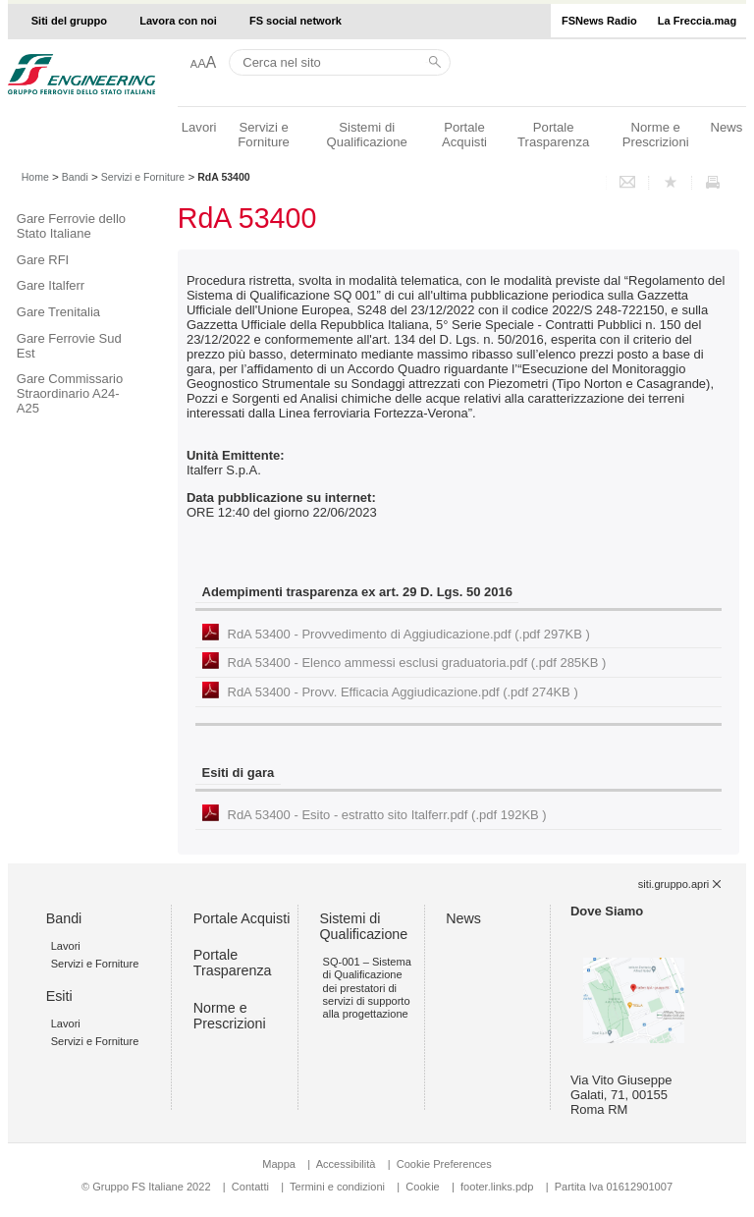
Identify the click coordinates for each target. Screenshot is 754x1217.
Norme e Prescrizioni (655, 134)
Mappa (279, 1164)
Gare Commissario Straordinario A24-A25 (70, 393)
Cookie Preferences (444, 1164)
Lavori (199, 127)
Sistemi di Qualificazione (366, 134)
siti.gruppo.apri (673, 884)
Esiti (59, 996)
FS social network (295, 21)
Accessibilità (347, 1164)
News (727, 127)
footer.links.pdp (496, 1186)
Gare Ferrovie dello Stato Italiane (71, 226)
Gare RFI (43, 259)
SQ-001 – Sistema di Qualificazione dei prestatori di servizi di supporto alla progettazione (367, 988)
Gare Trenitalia (58, 311)
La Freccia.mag (697, 21)
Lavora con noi (178, 21)
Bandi (75, 177)
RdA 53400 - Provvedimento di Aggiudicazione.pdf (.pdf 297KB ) (409, 634)
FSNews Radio (599, 21)
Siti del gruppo (69, 21)
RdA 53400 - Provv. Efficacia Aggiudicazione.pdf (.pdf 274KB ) (403, 692)
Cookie (422, 1186)
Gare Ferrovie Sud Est (69, 345)
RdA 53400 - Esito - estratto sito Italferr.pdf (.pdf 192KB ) (387, 814)
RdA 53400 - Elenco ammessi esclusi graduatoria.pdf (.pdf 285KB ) (417, 662)
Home (35, 177)
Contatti (250, 1186)
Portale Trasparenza (553, 134)
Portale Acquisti (464, 134)
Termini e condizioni (337, 1186)
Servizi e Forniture (264, 134)
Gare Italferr (50, 285)
